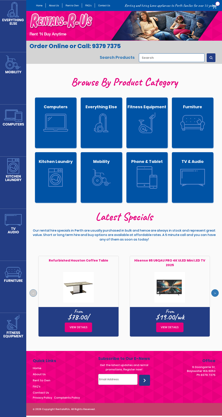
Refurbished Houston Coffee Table (78, 260)
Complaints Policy (67, 398)
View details (78, 327)
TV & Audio (193, 161)
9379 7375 (208, 375)
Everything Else (101, 107)
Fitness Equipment (147, 107)
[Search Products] (211, 57)
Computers (56, 107)
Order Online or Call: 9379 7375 (75, 46)
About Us (54, 5)
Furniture (192, 107)
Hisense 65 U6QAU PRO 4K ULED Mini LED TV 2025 (169, 262)
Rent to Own (72, 5)
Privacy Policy (42, 398)
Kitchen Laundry (56, 161)
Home (39, 5)
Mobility (101, 161)
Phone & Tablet (147, 161)
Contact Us (104, 5)
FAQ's (88, 5)
